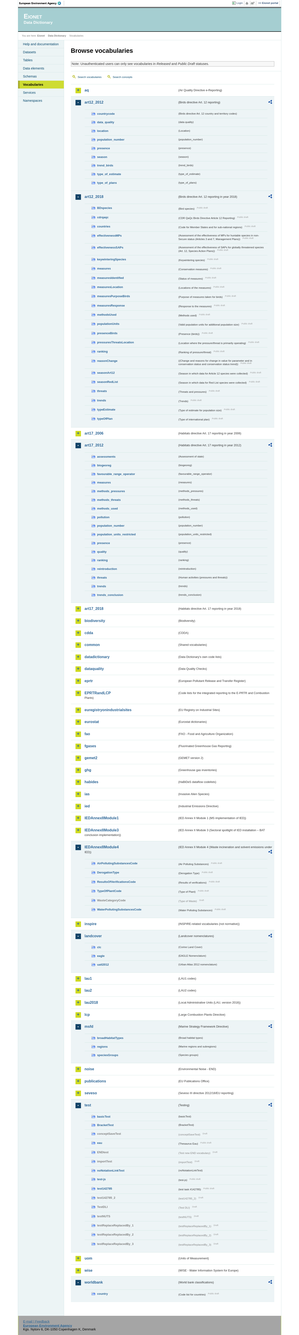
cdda (89, 633)
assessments (106, 456)
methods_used (107, 508)
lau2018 (91, 1002)
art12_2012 (94, 102)
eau (99, 1143)
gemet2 (91, 758)
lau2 (88, 990)
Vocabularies (33, 84)
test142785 (104, 1188)
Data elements (33, 68)
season (102, 157)
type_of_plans (107, 182)
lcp (87, 1015)
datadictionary (97, 657)
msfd (89, 1026)
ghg (88, 770)
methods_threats (109, 500)
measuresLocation (110, 287)
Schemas (30, 76)
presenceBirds (107, 333)
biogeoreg (104, 465)
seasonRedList (107, 382)
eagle (101, 956)
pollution (103, 517)
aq (87, 90)
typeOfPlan (105, 418)
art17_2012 (94, 445)
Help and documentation (41, 44)
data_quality (105, 122)
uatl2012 (103, 964)
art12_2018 (94, 197)
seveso (91, 1093)
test (88, 1105)
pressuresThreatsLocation (115, 342)
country (102, 1293)
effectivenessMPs (109, 235)
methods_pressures (111, 491)
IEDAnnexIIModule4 (102, 847)
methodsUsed (107, 314)
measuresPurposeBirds (113, 296)
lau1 (88, 978)
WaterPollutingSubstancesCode (119, 909)
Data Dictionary (57, 35)
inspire (91, 924)
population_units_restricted (116, 534)
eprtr (89, 681)
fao (87, 734)
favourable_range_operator (116, 474)
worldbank (94, 1282)
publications (95, 1081)
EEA (41, 3)
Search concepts (122, 77)
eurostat (92, 722)
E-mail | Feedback (36, 1321)
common (92, 645)
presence (103, 148)
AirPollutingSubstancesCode (117, 863)
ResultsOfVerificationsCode (116, 882)
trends (101, 400)
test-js (101, 1179)
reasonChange (107, 361)
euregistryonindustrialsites (108, 710)
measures (104, 268)
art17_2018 (94, 609)
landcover (93, 936)
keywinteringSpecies (111, 259)
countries (103, 226)
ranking (102, 351)
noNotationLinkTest (110, 1170)
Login (239, 3)
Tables (28, 60)
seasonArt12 (106, 372)
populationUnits (108, 324)
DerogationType (108, 872)
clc (99, 947)
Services (29, 92)
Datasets (29, 52)
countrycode (106, 113)
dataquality (94, 669)
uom (88, 1258)
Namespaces (32, 100)
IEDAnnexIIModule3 (102, 830)
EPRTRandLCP (98, 693)
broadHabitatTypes (110, 1038)
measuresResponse (111, 305)
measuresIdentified (110, 278)
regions (102, 1046)
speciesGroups (107, 1055)
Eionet (41, 35)
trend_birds (105, 165)
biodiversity (95, 621)
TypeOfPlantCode (109, 891)
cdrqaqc (103, 217)
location (102, 131)
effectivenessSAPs (110, 247)
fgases (90, 746)
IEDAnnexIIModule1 (102, 818)
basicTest (103, 1116)
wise (89, 1270)
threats (102, 391)
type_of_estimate (109, 174)
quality (102, 551)
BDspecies (104, 208)
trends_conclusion (110, 595)
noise (89, 1069)
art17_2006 (94, 433)
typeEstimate (106, 409)
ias (87, 794)
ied (87, 806)
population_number (110, 139)
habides (91, 782)
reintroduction (107, 569)
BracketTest (105, 1125)
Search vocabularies (90, 77)
